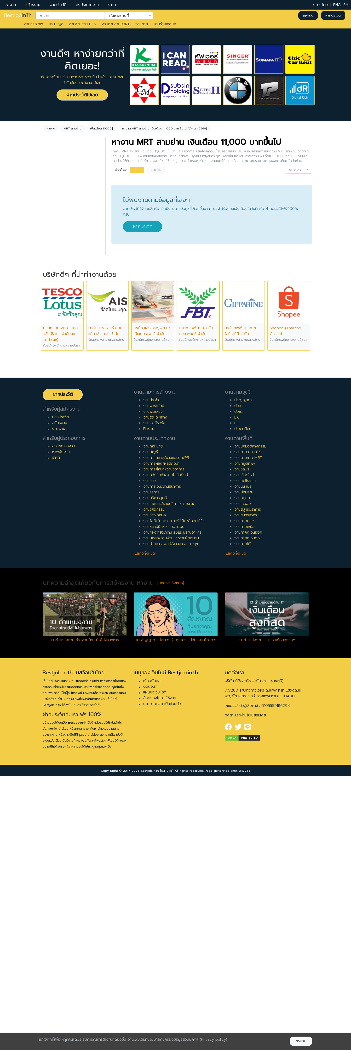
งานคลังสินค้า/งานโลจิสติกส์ (165, 749)
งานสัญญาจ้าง (155, 691)
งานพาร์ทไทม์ (153, 679)
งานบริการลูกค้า (155, 772)
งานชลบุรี (241, 743)
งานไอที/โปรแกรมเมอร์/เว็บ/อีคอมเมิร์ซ (174, 795)
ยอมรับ (301, 1041)
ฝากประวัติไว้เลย (82, 94)
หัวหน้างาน (57, 464)
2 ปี (52, 369)
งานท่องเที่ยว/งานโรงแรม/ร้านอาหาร (172, 806)
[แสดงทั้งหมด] (145, 827)
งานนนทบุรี (242, 760)
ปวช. (238, 685)
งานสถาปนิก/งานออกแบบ (163, 800)
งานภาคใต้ (242, 818)
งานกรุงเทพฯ (244, 737)
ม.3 (236, 696)
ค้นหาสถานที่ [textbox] (125, 15)
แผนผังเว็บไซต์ (154, 966)
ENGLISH (340, 5)
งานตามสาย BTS (82, 24)
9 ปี (52, 422)
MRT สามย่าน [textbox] (61, 228)
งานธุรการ (151, 766)
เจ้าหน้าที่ (55, 456)
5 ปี (52, 392)
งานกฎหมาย (153, 720)
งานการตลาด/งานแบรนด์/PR (166, 731)
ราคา (112, 5)
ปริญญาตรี (243, 673)
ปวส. (238, 679)
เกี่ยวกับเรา (152, 954)
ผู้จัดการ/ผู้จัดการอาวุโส (67, 472)
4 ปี (52, 384)
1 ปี (51, 361)
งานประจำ (151, 673)
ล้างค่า (49, 201)
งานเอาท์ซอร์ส (154, 696)
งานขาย (141, 24)
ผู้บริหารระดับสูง (61, 479)
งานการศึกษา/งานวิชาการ (163, 743)
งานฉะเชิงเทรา (245, 754)
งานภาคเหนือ (244, 800)
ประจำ (53, 289)
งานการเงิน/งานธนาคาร (162, 760)
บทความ (58, 702)
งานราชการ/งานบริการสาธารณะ (168, 777)
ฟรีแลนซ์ (55, 312)
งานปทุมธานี (243, 766)
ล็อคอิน (308, 15)
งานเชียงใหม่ (244, 749)
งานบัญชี (56, 24)
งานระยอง (242, 777)
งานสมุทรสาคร (245, 789)
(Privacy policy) (213, 1039)
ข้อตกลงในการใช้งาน (159, 971)
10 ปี (52, 430)
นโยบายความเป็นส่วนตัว (162, 977)
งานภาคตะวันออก (248, 806)
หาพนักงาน (61, 725)
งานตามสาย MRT (116, 24)
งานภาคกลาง (245, 795)
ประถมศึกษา (243, 702)
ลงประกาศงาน (87, 5)
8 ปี (52, 415)
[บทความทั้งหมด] (170, 857)
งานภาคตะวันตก (247, 812)
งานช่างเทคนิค (165, 24)
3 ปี (52, 377)
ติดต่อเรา (150, 960)
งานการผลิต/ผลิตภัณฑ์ (161, 737)
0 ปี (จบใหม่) (59, 354)
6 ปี (52, 399)
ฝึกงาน (54, 320)
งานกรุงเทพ (33, 24)
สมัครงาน (32, 5)
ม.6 (237, 691)
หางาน (11, 5)
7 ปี (52, 407)
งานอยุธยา (243, 772)
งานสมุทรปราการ (247, 783)
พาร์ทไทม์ (56, 297)
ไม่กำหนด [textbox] (57, 193)
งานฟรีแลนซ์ (153, 685)
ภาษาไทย (320, 5)
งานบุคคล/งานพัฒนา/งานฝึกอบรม (171, 812)
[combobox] (69, 15)
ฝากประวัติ (58, 5)
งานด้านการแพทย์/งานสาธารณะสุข (170, 818)
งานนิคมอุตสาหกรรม (250, 720)
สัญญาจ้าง (57, 304)
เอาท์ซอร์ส (56, 327)
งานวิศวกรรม (154, 783)
